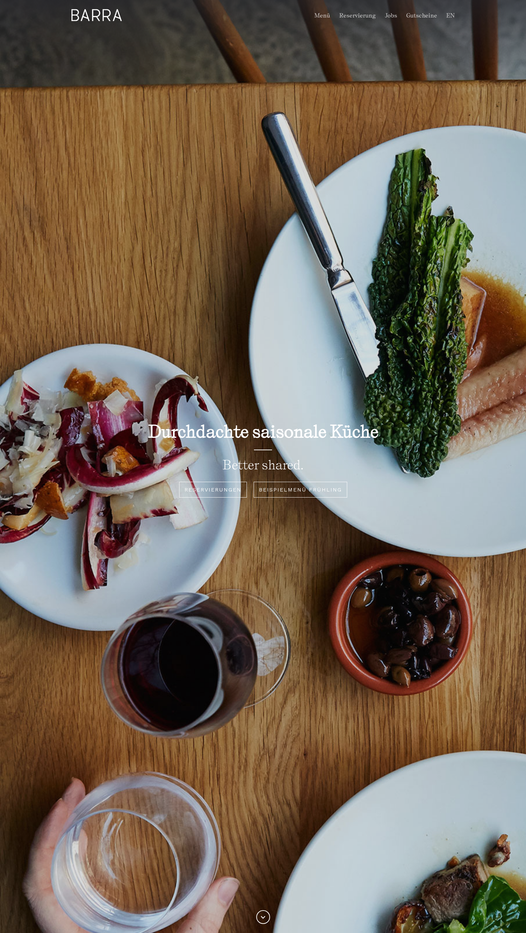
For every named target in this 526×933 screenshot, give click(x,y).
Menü (322, 15)
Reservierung (357, 15)
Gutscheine (421, 15)
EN (450, 15)
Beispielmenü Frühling (300, 489)
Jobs (391, 15)
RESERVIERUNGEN (213, 489)
